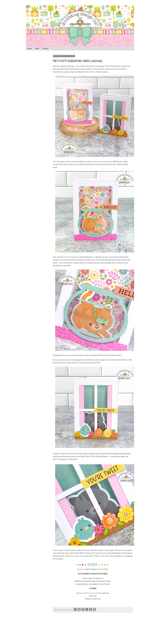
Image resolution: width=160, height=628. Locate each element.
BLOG (80, 569)
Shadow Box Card (95, 161)
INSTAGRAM (91, 569)
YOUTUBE (103, 569)
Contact (45, 48)
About (37, 48)
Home (30, 48)
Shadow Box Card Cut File (89, 593)
